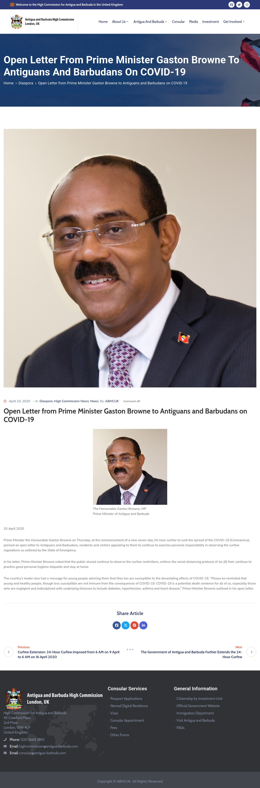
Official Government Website (198, 706)
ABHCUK (112, 401)
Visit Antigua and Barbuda (196, 720)
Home (103, 22)
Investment (210, 22)
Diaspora (25, 83)
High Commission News (71, 401)
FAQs (180, 728)
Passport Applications (126, 699)
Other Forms (119, 735)
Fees (113, 728)
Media (193, 22)
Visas (114, 713)
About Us (120, 22)
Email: (44, 746)
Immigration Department (195, 713)
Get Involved (234, 22)
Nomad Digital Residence (129, 706)
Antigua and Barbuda (150, 22)
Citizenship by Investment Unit (199, 699)
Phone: (27, 740)
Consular (178, 22)
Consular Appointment (127, 720)
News (94, 401)
